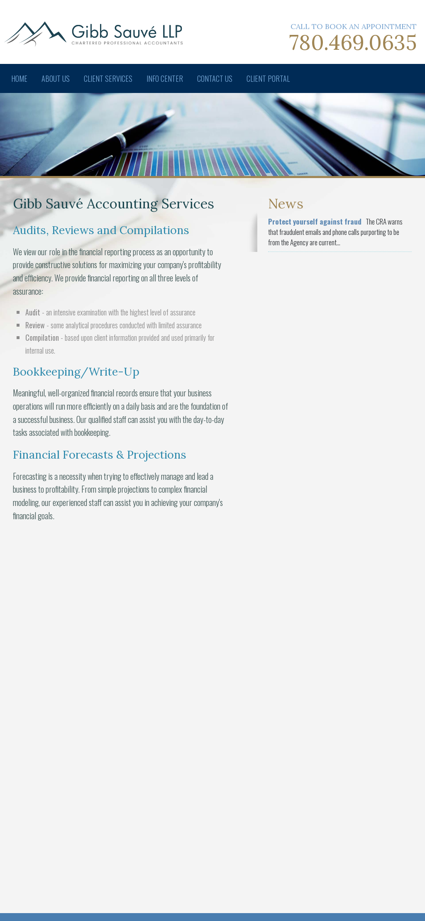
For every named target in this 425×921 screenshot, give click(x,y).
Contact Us (214, 78)
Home (19, 78)
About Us (56, 78)
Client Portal (268, 78)
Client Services (108, 78)
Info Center (165, 78)
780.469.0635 (353, 42)
